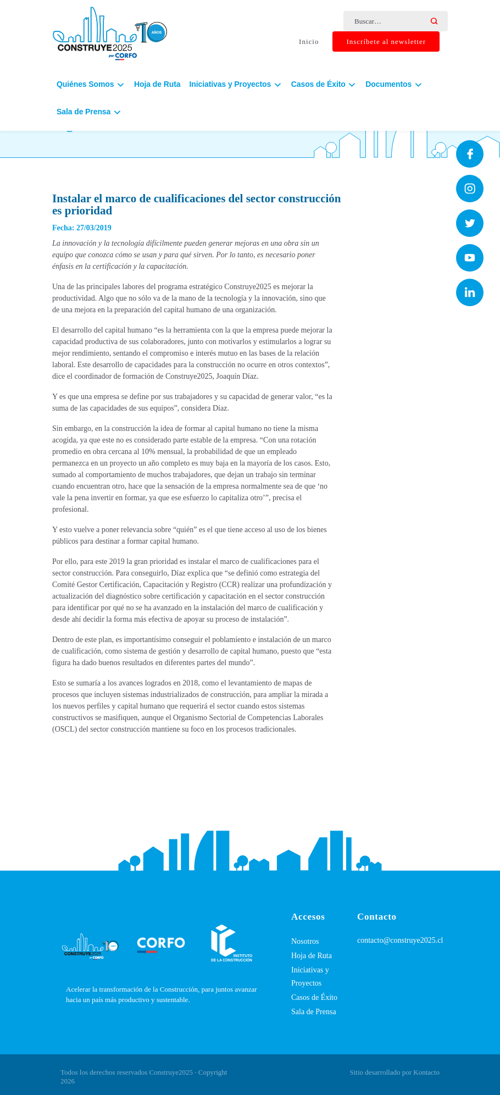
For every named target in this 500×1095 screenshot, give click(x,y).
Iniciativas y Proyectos (310, 976)
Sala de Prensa (313, 1012)
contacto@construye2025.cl (400, 940)
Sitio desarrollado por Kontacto (394, 1072)
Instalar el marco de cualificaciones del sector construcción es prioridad (196, 204)
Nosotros (305, 941)
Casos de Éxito (314, 997)
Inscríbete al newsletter (386, 41)
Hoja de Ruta (157, 84)
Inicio (309, 41)
